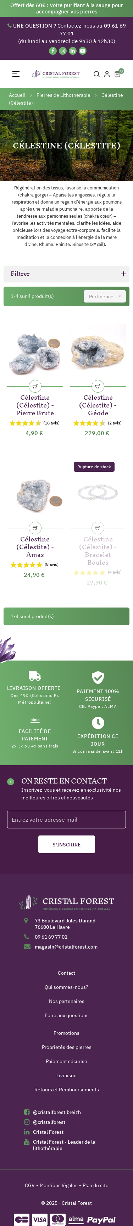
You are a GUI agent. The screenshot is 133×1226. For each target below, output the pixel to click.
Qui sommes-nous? (66, 987)
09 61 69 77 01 (51, 937)
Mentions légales (59, 1185)
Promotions (66, 1033)
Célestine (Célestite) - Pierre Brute (35, 403)
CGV (30, 1185)
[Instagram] (63, 51)
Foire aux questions (67, 1015)
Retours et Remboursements (66, 1089)
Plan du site (96, 1185)
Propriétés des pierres (67, 1047)
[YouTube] (83, 51)
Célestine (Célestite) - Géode (98, 403)
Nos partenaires (66, 1001)
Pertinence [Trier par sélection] (107, 296)
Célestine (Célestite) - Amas (35, 545)
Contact (66, 973)
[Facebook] (53, 51)
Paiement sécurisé (66, 1061)
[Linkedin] (73, 51)
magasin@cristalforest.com (66, 947)
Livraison (66, 1075)
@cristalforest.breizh (57, 1112)
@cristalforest (49, 1122)
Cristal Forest (48, 1132)
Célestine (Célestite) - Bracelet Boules (98, 549)
